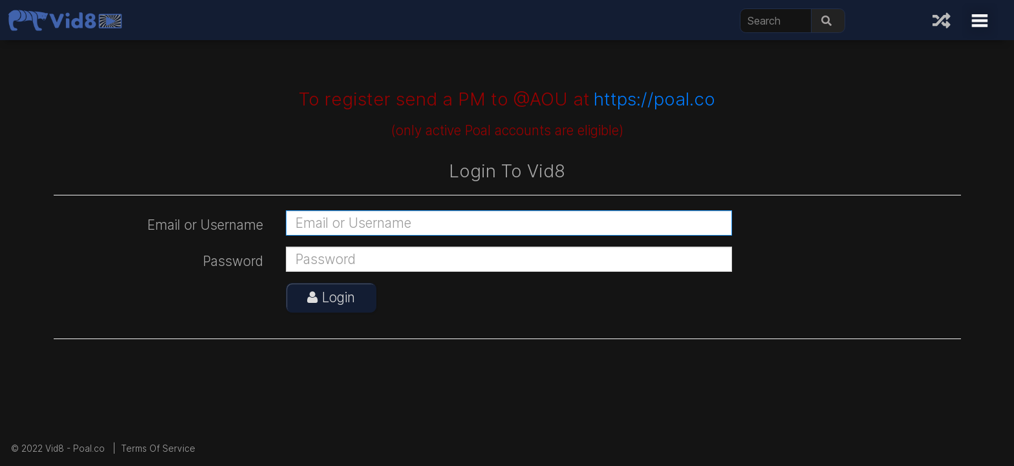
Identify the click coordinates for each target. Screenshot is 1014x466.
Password (233, 261)
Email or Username (205, 225)
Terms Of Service (158, 448)
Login (331, 297)
